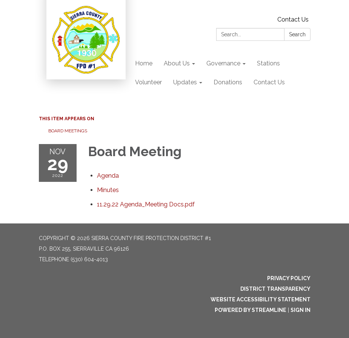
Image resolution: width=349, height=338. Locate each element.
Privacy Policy (289, 278)
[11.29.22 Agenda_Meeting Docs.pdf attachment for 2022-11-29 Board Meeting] (146, 204)
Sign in (301, 310)
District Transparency (275, 289)
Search (297, 34)
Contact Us (293, 19)
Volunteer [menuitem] (148, 82)
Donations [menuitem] (228, 82)
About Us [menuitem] (177, 63)
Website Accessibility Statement (261, 299)
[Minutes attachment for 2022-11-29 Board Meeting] (108, 190)
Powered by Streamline (250, 310)
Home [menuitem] (143, 63)
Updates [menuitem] (185, 82)
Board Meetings (67, 130)
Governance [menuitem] (223, 63)
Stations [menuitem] (268, 63)
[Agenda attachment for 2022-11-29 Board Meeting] (108, 175)
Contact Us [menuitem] (269, 82)
